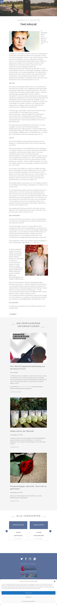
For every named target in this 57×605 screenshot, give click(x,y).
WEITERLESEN (18, 538)
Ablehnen (28, 597)
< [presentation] (6, 531)
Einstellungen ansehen (28, 601)
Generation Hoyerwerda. (26, 386)
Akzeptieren (28, 593)
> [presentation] (50, 531)
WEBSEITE (14, 447)
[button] (54, 581)
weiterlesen (15, 392)
